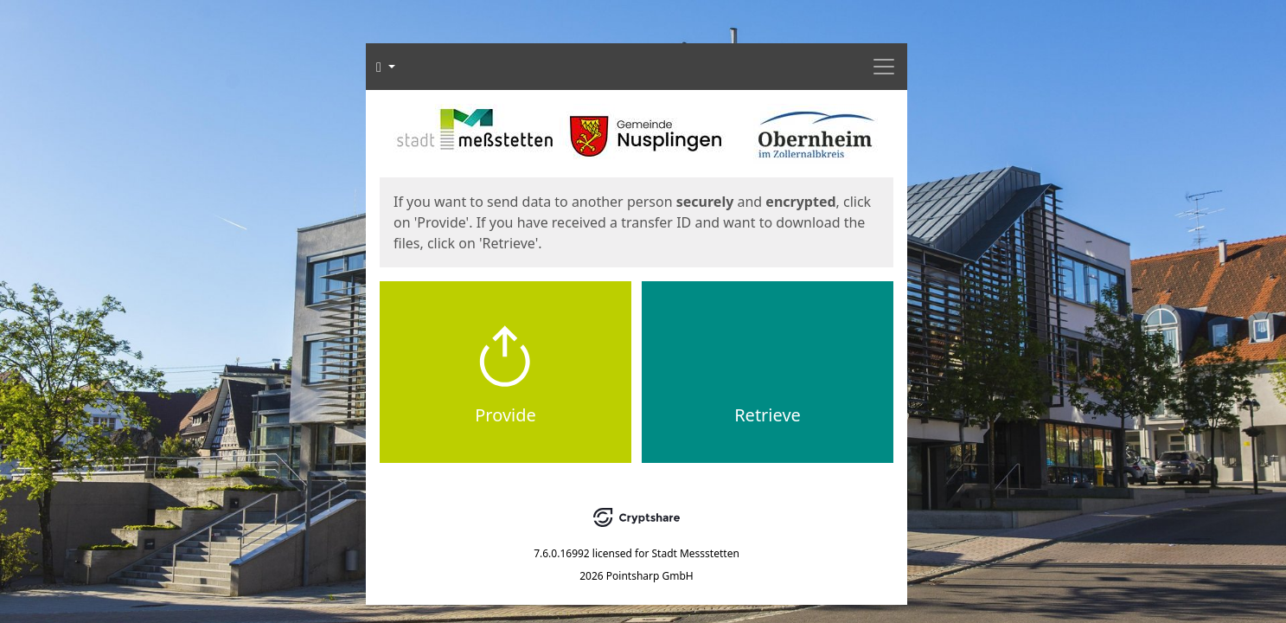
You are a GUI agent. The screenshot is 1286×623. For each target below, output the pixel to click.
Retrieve (767, 415)
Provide (505, 415)
